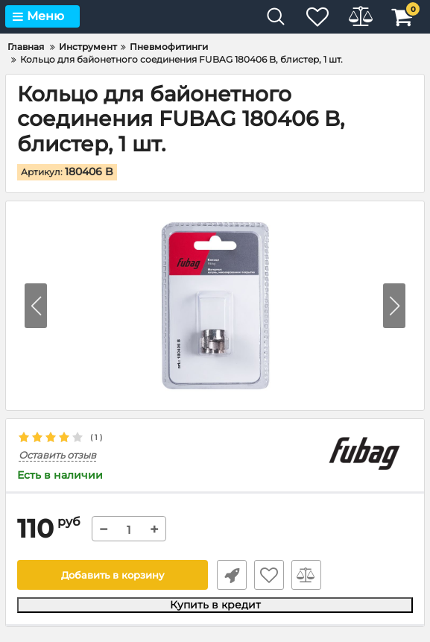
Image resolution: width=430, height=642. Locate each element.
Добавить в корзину (112, 575)
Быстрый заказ (230, 576)
